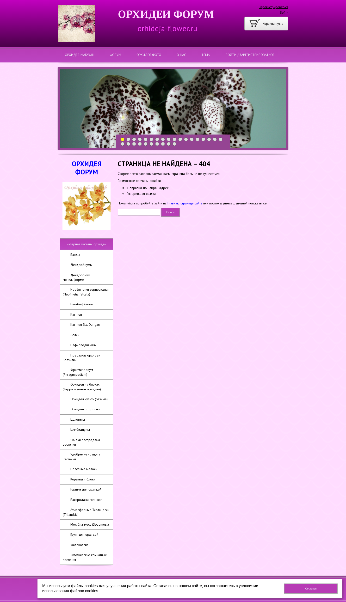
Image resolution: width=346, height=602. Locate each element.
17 (215, 139)
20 (128, 144)
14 (197, 139)
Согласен (310, 588)
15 (203, 139)
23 (146, 144)
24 (151, 144)
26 (163, 144)
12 (186, 139)
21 (134, 144)
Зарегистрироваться (273, 7)
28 (174, 144)
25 (157, 144)
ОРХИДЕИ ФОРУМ (166, 14)
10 (174, 139)
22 (140, 144)
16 (209, 139)
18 (220, 139)
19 (122, 144)
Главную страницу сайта (184, 203)
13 (192, 139)
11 (180, 139)
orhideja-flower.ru (167, 28)
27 (169, 144)
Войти (284, 12)
